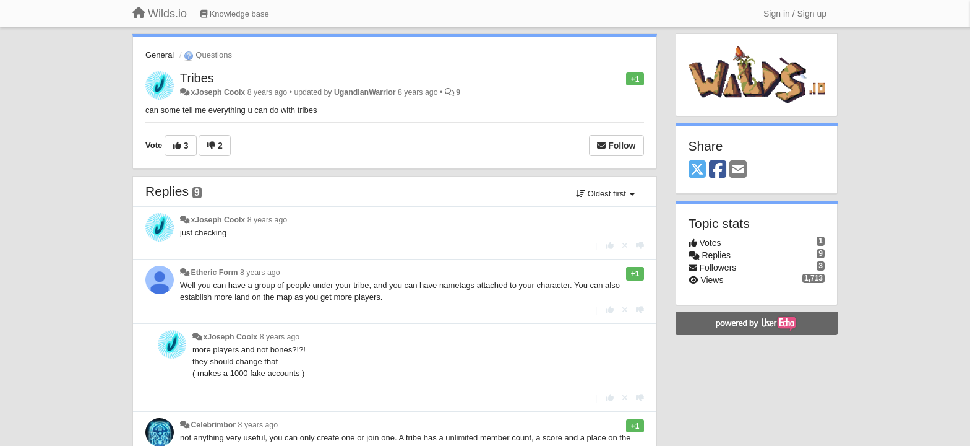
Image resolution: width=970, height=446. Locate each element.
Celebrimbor (213, 425)
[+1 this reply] (610, 245)
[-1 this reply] (640, 245)
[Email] (738, 170)
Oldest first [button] (605, 193)
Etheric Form (214, 272)
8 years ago (267, 220)
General (159, 54)
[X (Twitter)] (697, 170)
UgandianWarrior (365, 92)
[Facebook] (717, 170)
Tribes (197, 78)
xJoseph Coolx (218, 92)
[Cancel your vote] (625, 245)
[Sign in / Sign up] (794, 13)
